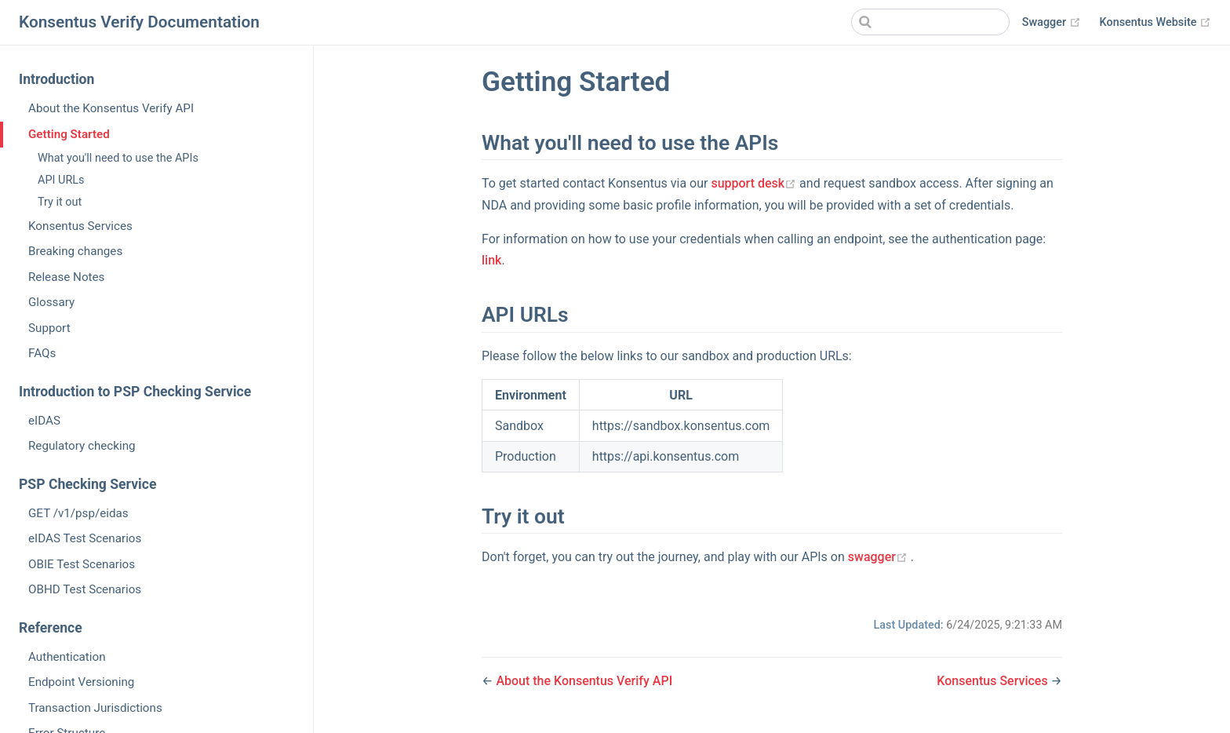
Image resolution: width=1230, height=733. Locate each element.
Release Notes (66, 277)
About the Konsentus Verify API (111, 108)
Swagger (1051, 22)
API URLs (61, 180)
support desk (755, 183)
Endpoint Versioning (81, 682)
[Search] (930, 22)
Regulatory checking (82, 446)
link (491, 260)
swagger (879, 556)
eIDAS (44, 421)
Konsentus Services (80, 226)
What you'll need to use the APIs (118, 158)
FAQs (42, 353)
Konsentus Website (1155, 22)
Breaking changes (75, 251)
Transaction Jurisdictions (95, 708)
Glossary (51, 302)
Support (49, 328)
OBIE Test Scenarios (81, 564)
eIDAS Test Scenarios (84, 538)
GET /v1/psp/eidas (78, 513)
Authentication (67, 657)
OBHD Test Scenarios (84, 589)
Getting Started (69, 134)
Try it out (60, 202)
